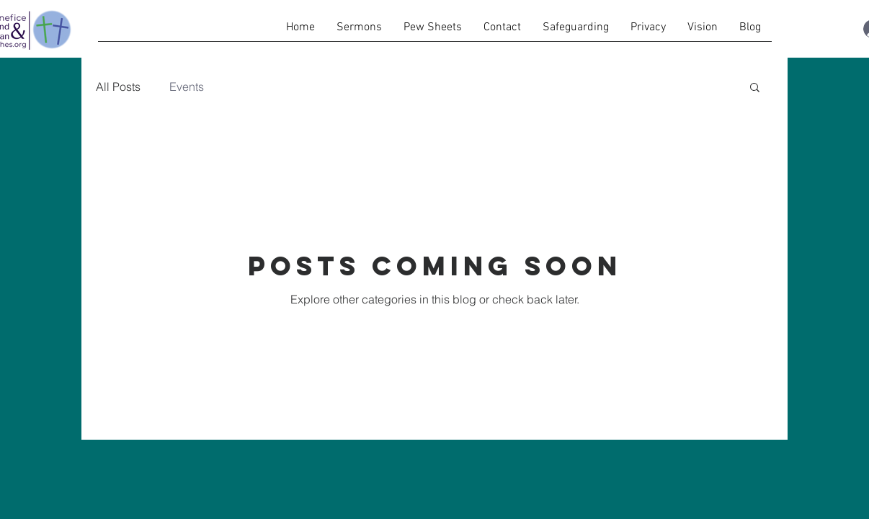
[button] (755, 88)
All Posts (118, 86)
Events (186, 86)
